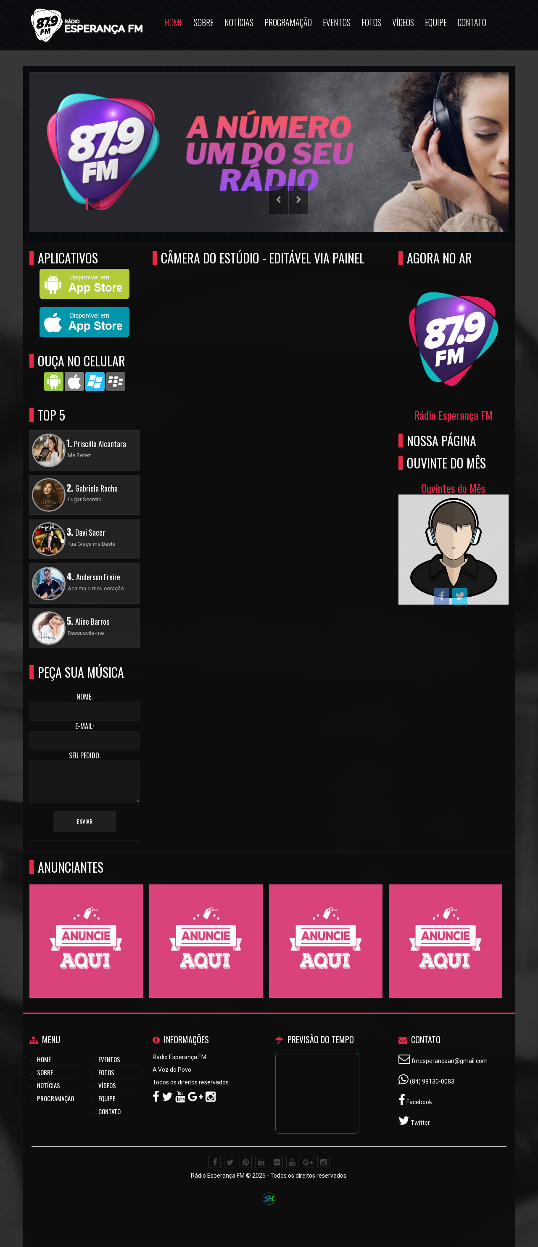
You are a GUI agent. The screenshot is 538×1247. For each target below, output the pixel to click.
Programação (55, 1098)
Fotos (106, 1072)
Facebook (418, 1102)
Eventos (109, 1059)
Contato (109, 1111)
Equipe (106, 1098)
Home (44, 1059)
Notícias (48, 1085)
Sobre (45, 1072)
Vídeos (107, 1085)
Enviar (84, 821)
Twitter (419, 1122)
